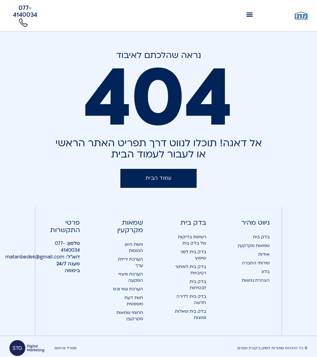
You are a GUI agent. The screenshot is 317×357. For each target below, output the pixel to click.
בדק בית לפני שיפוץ (193, 255)
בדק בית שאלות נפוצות (190, 314)
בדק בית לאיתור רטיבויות (190, 270)
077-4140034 (67, 246)
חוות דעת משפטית (133, 301)
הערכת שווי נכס (128, 289)
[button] (250, 14)
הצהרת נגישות (256, 280)
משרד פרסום (65, 348)
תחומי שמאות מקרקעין (129, 316)
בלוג (265, 272)
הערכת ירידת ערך (130, 262)
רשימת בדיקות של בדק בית (192, 240)
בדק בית (261, 237)
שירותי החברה (256, 263)
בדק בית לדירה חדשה (191, 299)
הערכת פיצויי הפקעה (130, 277)
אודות (264, 254)
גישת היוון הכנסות (134, 247)
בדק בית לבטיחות (197, 285)
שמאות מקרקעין (254, 246)
